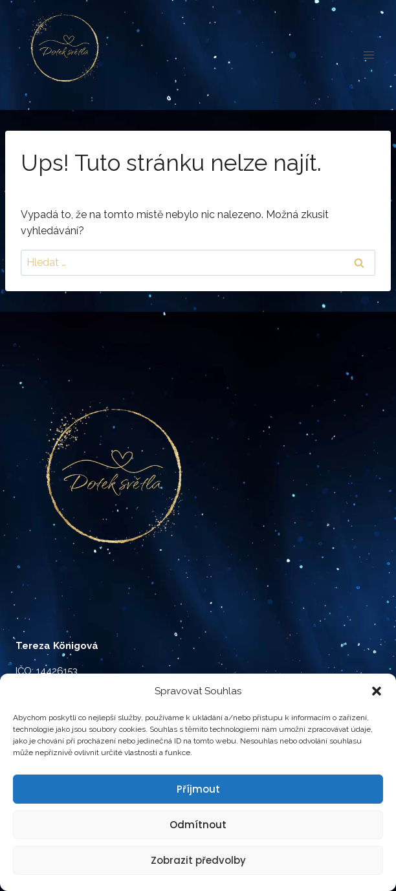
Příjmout (198, 789)
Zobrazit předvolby (198, 860)
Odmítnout (198, 824)
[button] (376, 691)
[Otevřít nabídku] (368, 55)
